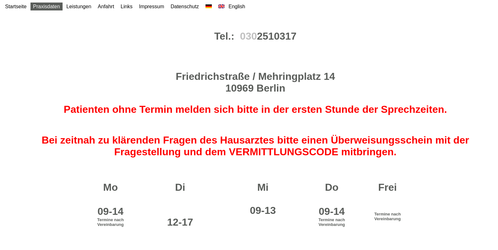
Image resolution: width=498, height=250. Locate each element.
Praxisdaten (46, 6)
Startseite (16, 6)
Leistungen (78, 6)
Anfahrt (106, 6)
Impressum (151, 6)
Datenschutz (185, 6)
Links (126, 6)
